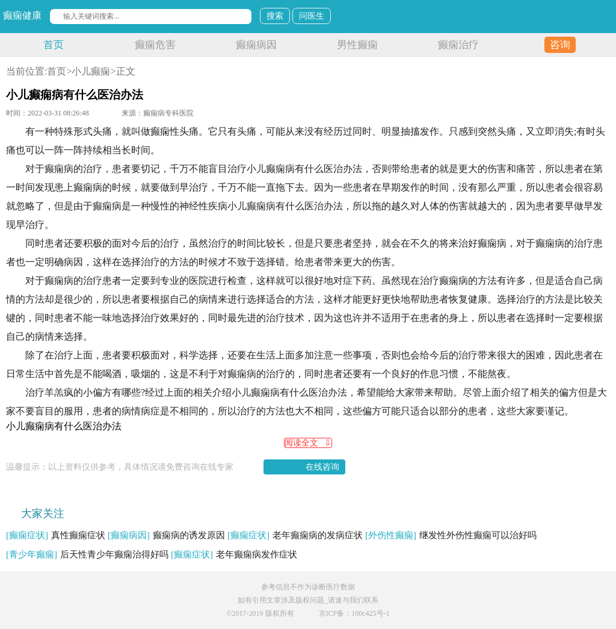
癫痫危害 (155, 45)
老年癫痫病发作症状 (234, 554)
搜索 (274, 15)
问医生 (311, 15)
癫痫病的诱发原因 (166, 535)
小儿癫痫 (91, 71)
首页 (53, 45)
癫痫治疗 (458, 45)
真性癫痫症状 (55, 535)
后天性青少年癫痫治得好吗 (87, 554)
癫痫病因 (256, 45)
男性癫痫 (357, 45)
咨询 (560, 45)
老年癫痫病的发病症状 (295, 535)
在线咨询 (322, 466)
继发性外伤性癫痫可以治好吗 (451, 535)
